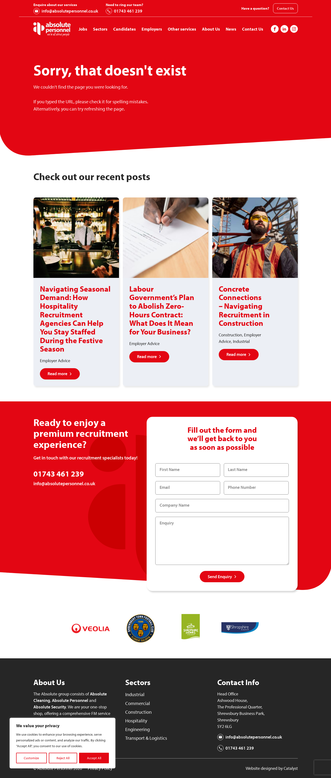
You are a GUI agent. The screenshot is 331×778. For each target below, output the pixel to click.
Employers (152, 29)
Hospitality (136, 720)
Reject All (62, 758)
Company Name (174, 505)
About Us (211, 29)
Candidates (124, 29)
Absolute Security (49, 707)
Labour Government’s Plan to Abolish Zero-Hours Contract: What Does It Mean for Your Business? (161, 310)
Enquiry (167, 523)
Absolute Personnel (70, 700)
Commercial (138, 703)
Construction (139, 712)
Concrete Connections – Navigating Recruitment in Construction (244, 305)
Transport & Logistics (147, 738)
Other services (182, 29)
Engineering (138, 729)
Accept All (94, 758)
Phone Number (242, 487)
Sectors (100, 29)
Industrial (135, 694)
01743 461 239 (124, 11)
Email (165, 487)
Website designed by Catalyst (272, 768)
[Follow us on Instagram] (284, 29)
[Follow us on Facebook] (275, 29)
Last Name (238, 469)
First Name (170, 469)
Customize (31, 758)
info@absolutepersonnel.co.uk (65, 11)
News (231, 29)
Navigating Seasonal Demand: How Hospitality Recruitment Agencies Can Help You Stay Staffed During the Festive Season (75, 318)
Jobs (83, 29)
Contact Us (285, 8)
